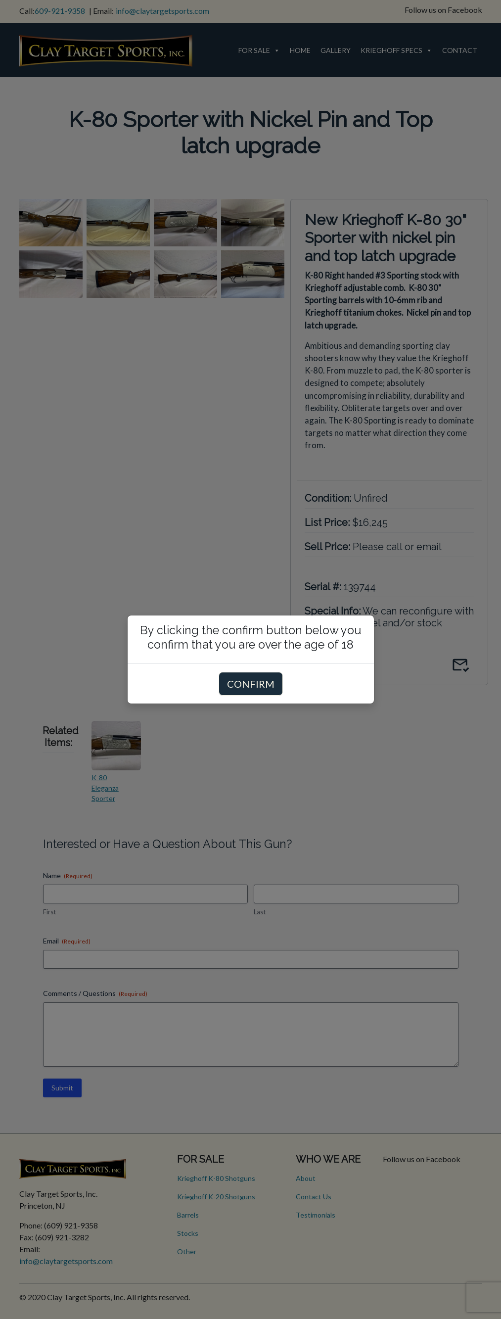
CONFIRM (250, 684)
